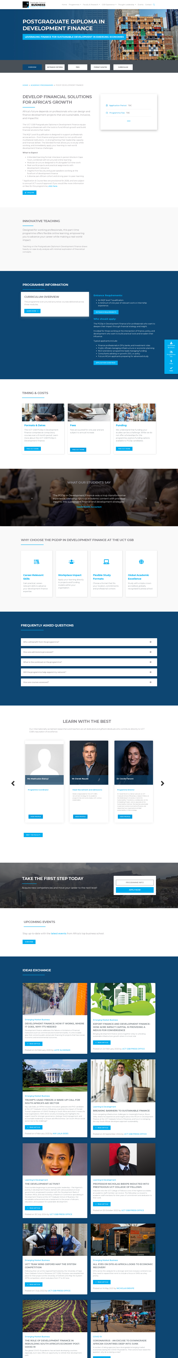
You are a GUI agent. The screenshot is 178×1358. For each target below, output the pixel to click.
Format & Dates (100, 67)
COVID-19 (97, 1337)
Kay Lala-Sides (60, 1134)
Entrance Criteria (55, 67)
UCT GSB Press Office (133, 1049)
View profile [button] (35, 816)
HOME (25, 85)
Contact (148, 5)
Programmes (74, 5)
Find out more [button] (33, 449)
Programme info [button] (135, 882)
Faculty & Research (91, 5)
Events (140, 5)
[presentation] (13, 783)
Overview (32, 67)
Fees (77, 67)
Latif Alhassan (62, 1050)
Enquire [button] (29, 193)
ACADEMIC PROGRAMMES (42, 85)
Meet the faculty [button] (33, 835)
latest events (58, 933)
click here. (53, 186)
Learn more (31, 311)
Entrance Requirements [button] (106, 312)
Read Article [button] (33, 1044)
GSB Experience (108, 5)
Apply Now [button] (135, 890)
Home (64, 5)
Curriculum (123, 67)
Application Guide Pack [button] (105, 363)
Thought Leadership (126, 5)
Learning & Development (104, 1107)
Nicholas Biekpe (125, 1288)
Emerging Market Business (37, 1020)
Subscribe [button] (29, 942)
